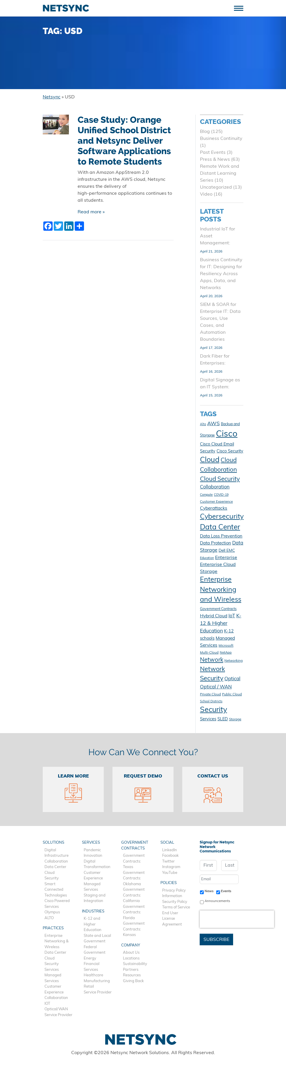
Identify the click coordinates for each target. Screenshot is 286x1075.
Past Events (213, 152)
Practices (53, 928)
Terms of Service (176, 907)
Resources (132, 975)
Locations (131, 958)
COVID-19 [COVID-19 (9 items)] (221, 495)
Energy (90, 958)
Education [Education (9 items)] (207, 558)
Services (51, 970)
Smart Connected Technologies (55, 889)
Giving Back (133, 981)
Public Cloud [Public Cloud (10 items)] (232, 694)
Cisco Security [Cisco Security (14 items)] (230, 451)
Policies (168, 883)
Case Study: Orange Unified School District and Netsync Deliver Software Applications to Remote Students (124, 141)
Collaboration (56, 861)
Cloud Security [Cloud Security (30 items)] (220, 479)
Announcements (217, 901)
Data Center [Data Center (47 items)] (220, 527)
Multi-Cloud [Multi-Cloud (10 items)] (209, 652)
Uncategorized (216, 187)
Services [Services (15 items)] (208, 719)
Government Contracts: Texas (134, 861)
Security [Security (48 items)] (213, 710)
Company (130, 945)
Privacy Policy (174, 890)
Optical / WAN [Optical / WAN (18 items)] (216, 687)
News (209, 891)
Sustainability (135, 964)
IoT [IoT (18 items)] (231, 616)
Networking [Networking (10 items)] (233, 661)
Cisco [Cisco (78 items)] (226, 434)
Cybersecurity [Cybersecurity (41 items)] (222, 516)
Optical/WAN (56, 1009)
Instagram (171, 867)
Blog (205, 131)
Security (51, 878)
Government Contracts (134, 845)
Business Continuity (221, 138)
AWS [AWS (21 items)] (213, 423)
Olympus (52, 912)
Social (167, 843)
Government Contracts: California (134, 895)
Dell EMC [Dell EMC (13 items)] (227, 551)
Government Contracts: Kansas (134, 929)
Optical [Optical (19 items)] (232, 679)
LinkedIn (169, 850)
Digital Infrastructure (56, 853)
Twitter (168, 861)
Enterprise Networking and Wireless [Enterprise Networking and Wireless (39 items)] (220, 590)
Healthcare (93, 975)
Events (226, 891)
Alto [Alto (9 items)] (203, 424)
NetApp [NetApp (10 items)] (226, 652)
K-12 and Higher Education (92, 924)
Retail (89, 987)
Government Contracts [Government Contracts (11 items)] (218, 609)
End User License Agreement (172, 918)
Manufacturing (97, 981)
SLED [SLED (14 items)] (222, 719)
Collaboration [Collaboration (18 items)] (215, 487)
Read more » (91, 212)
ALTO (49, 918)
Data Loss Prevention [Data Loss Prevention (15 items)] (221, 536)
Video (206, 194)
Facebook (170, 856)
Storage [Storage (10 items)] (235, 719)
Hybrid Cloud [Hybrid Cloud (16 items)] (213, 616)
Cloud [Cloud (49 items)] (209, 460)
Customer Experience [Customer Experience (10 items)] (216, 502)
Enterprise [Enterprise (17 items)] (226, 557)
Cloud (49, 873)
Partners (130, 970)
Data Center (55, 867)
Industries (93, 911)
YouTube (169, 873)
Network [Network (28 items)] (211, 660)
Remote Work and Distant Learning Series (219, 173)
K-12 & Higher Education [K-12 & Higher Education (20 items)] (220, 624)
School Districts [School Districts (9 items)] (211, 701)
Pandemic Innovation (93, 853)
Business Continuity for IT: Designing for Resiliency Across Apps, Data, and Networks (221, 274)
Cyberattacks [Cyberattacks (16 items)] (213, 508)
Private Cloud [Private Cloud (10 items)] (210, 694)
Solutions (53, 843)
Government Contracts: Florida (134, 912)
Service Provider (58, 1015)
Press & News (215, 159)
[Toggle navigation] (241, 8)
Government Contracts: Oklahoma (134, 878)
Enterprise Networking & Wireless (56, 941)
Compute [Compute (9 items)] (206, 495)
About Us (131, 953)
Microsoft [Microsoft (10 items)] (226, 645)
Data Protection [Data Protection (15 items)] (215, 543)
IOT (47, 1004)
